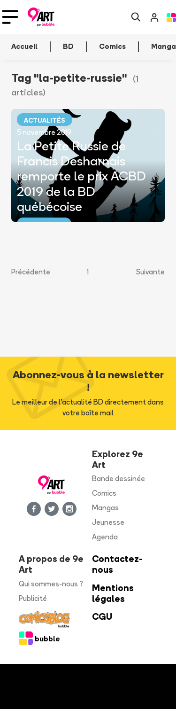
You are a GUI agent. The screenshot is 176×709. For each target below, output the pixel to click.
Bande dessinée (118, 478)
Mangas (105, 507)
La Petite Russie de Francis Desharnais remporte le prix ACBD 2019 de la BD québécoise (81, 176)
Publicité (33, 598)
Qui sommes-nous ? (51, 583)
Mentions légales (113, 593)
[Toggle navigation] (10, 17)
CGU (102, 616)
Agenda (105, 536)
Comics (104, 493)
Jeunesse (108, 522)
